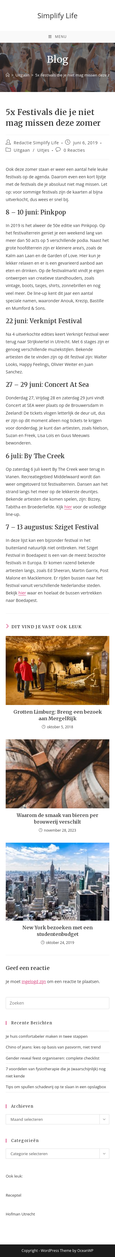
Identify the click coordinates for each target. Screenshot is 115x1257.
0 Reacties (74, 150)
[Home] (8, 75)
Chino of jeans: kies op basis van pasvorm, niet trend (53, 1047)
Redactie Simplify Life (36, 142)
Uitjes (43, 150)
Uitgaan (22, 150)
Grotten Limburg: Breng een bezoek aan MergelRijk (57, 715)
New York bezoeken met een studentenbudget (57, 931)
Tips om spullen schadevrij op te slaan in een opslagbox (56, 1086)
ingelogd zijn (34, 981)
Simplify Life (57, 15)
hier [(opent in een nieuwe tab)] (68, 507)
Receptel (13, 1195)
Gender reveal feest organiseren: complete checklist (52, 1058)
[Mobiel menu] (57, 37)
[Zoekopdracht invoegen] (57, 1003)
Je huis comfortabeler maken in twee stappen (47, 1036)
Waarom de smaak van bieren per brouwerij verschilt (57, 818)
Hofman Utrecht (20, 1214)
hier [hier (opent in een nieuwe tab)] (22, 593)
